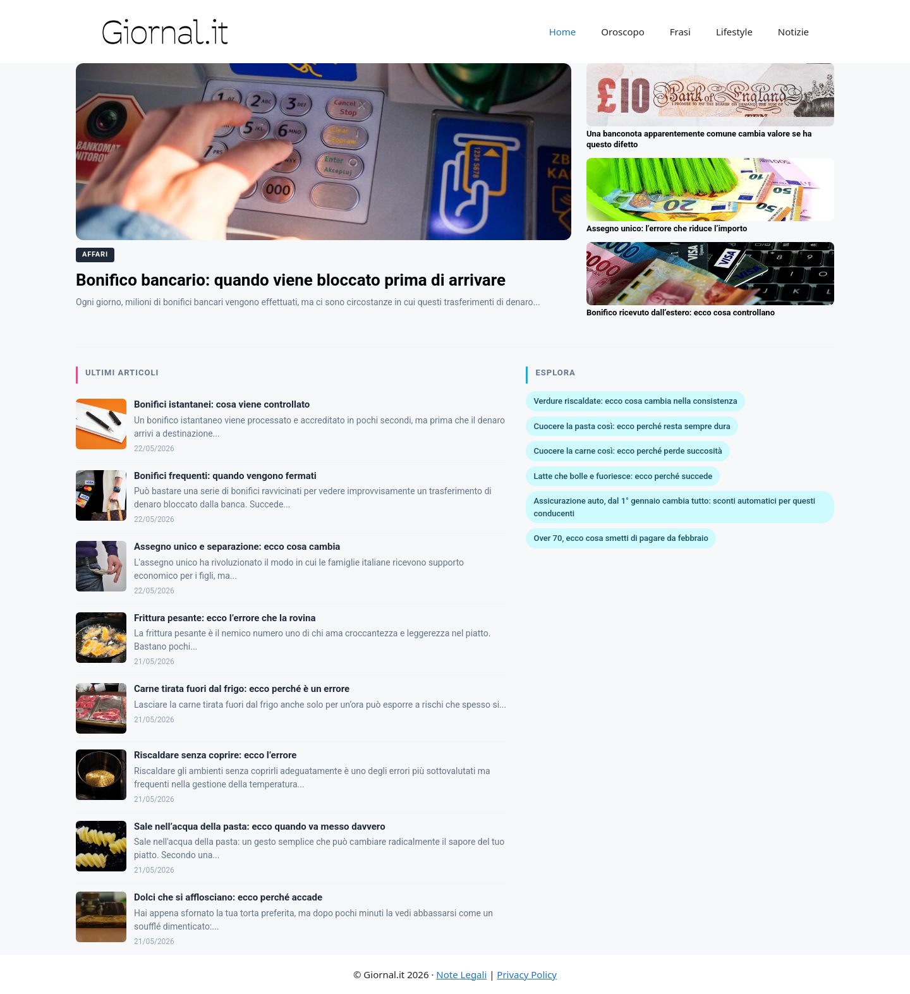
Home (562, 31)
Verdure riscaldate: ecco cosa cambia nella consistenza (635, 401)
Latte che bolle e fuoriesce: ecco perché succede (622, 476)
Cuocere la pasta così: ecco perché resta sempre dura (631, 426)
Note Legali (461, 974)
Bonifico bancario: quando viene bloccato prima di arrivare (291, 279)
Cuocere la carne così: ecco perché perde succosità (627, 451)
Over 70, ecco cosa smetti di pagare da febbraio (620, 538)
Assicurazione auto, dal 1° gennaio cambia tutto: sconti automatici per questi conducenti (674, 507)
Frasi (680, 31)
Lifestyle (734, 31)
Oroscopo (622, 31)
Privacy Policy (527, 974)
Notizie (793, 31)
